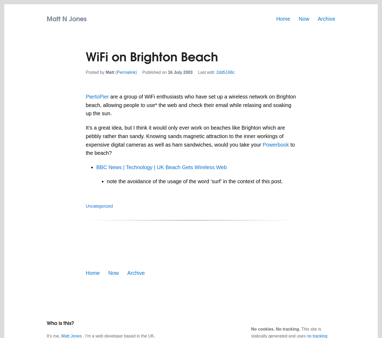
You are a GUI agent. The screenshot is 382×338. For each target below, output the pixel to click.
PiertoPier (97, 97)
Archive (326, 19)
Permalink (126, 72)
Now (304, 19)
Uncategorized (99, 206)
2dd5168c (225, 72)
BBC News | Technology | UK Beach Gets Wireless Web (161, 167)
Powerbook (276, 145)
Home (283, 19)
